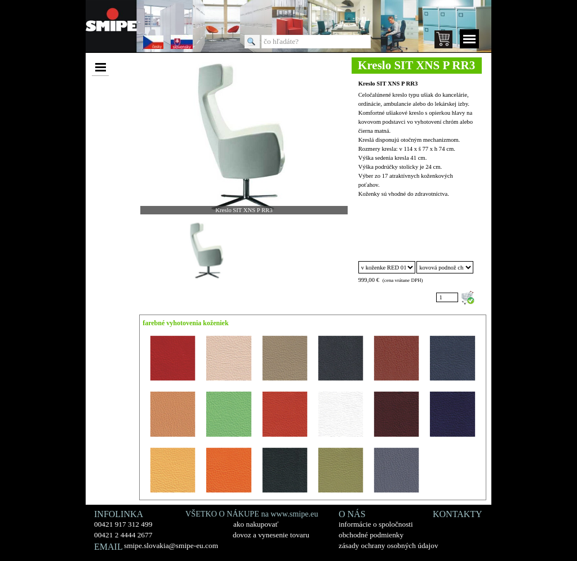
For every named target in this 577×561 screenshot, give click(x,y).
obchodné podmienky (371, 535)
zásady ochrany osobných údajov (388, 545)
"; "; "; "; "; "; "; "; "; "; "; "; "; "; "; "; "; (386, 267)
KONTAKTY (457, 514)
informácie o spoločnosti (376, 524)
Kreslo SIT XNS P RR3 (388, 83)
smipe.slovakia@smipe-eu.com (171, 545)
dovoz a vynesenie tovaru (271, 535)
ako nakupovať (255, 524)
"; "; (444, 267)
